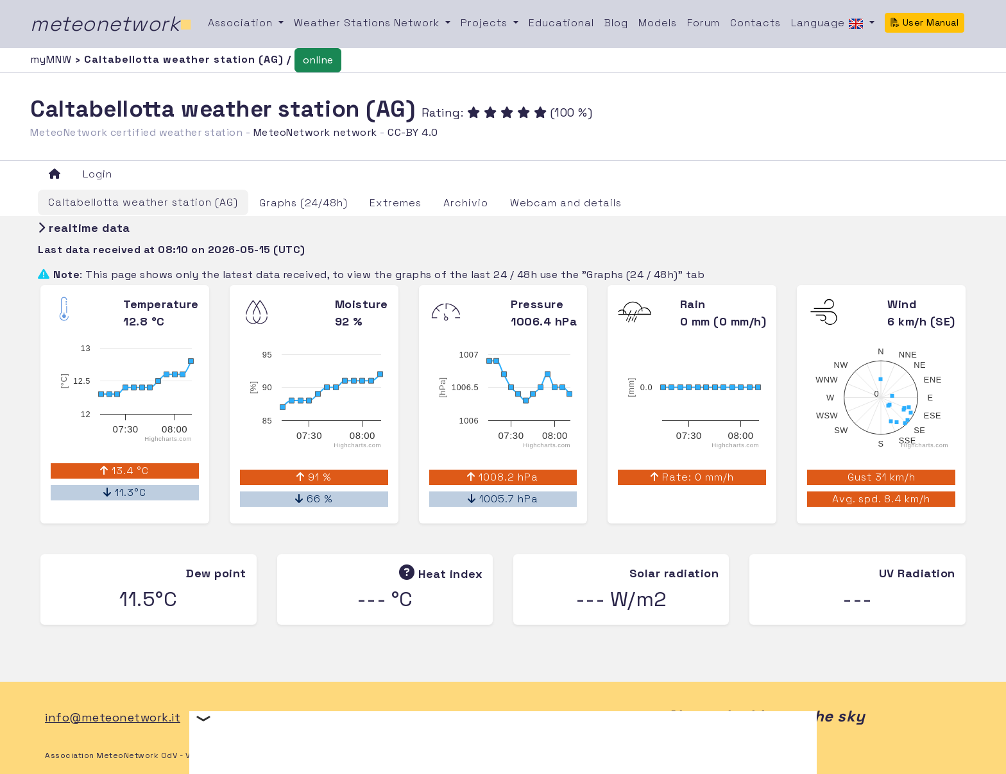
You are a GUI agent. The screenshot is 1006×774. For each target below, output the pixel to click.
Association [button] (242, 22)
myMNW (52, 59)
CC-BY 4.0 (413, 132)
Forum (703, 22)
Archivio (465, 203)
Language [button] (829, 23)
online (318, 60)
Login (97, 174)
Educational (561, 22)
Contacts (755, 22)
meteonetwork (111, 24)
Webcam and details (566, 203)
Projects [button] (486, 22)
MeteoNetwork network (315, 132)
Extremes (396, 203)
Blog (616, 22)
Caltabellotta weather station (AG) (143, 202)
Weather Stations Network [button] (368, 22)
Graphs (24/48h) (303, 203)
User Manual (925, 22)
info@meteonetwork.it (112, 717)
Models (657, 22)
